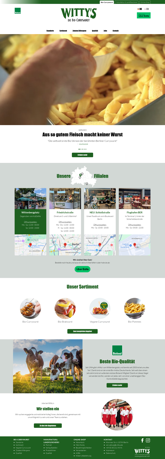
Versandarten (81, 450)
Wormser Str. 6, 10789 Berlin (117, 442)
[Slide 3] (82, 149)
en (146, 8)
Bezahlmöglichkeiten (84, 448)
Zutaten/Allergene (79, 31)
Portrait (49, 445)
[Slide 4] (84, 149)
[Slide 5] (85, 149)
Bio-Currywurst (107, 2)
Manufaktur (126, 2)
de (139, 8)
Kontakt (116, 31)
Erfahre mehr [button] (82, 155)
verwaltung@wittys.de (114, 445)
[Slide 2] (80, 149)
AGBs (78, 453)
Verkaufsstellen (51, 448)
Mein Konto (80, 445)
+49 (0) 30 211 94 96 (114, 448)
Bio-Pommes (134, 321)
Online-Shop (145, 2)
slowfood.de (83, 144)
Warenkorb (80, 442)
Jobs (105, 31)
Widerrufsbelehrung (83, 456)
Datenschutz (111, 453)
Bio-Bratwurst (65, 321)
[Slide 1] (79, 149)
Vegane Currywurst (100, 321)
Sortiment (63, 31)
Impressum (110, 450)
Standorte (50, 31)
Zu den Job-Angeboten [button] (48, 425)
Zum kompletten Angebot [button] (82, 331)
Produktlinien (51, 450)
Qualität (95, 31)
